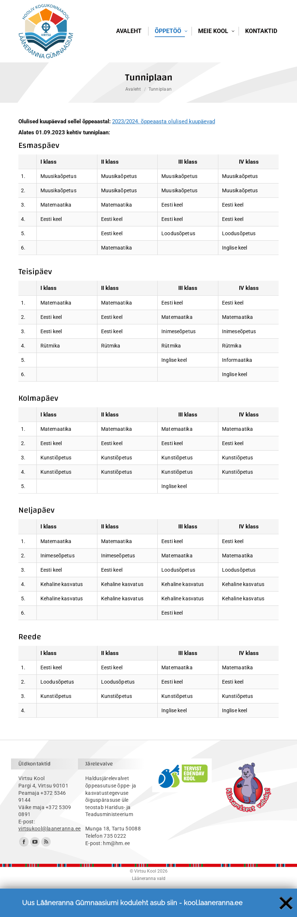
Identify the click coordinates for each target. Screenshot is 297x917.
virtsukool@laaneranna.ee (49, 860)
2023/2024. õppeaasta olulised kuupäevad (163, 152)
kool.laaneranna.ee (213, 911)
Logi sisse (264, 21)
